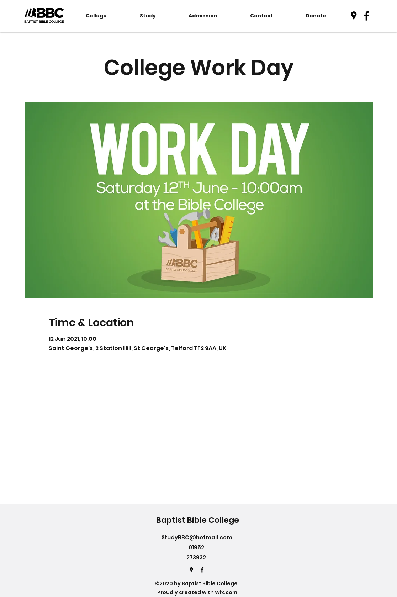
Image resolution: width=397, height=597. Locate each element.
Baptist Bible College (197, 519)
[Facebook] (366, 16)
